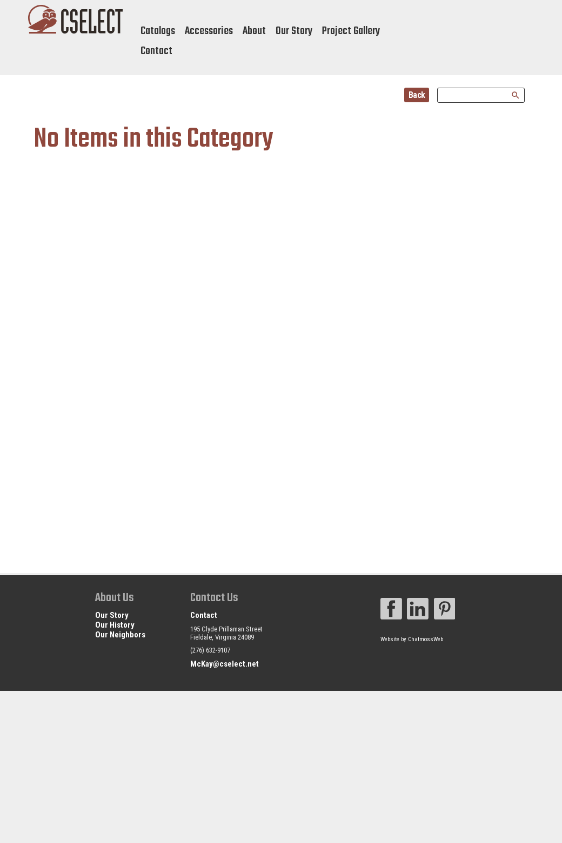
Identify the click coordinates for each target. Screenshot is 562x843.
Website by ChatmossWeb (411, 639)
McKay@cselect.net (224, 664)
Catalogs (157, 31)
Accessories (209, 31)
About (254, 31)
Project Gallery (351, 31)
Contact (156, 51)
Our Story (294, 31)
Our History (115, 625)
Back (417, 95)
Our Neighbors (120, 635)
